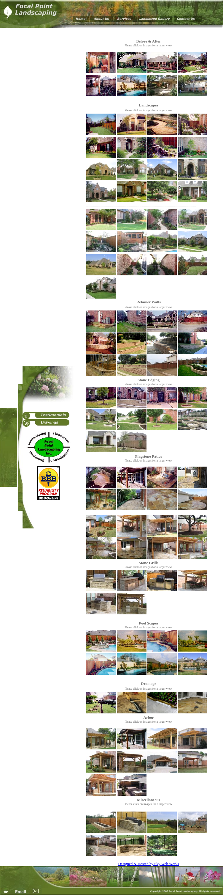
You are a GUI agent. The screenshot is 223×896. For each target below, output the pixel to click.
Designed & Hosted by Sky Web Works (148, 864)
